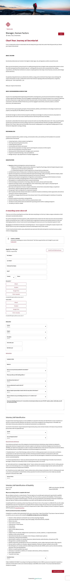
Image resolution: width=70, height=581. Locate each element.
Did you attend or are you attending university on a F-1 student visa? (22, 395)
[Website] (26, 366)
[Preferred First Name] (26, 268)
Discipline (9, 337)
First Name (9, 255)
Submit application (57, 571)
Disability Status (10, 557)
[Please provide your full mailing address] (26, 377)
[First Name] (26, 257)
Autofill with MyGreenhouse (54, 250)
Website (9, 364)
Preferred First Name (11, 266)
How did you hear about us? (13, 380)
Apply (61, 34)
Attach (16, 284)
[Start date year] (14, 344)
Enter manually (16, 294)
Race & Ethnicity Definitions (12, 441)
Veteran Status (10, 476)
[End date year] (14, 350)
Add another (9, 353)
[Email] (26, 273)
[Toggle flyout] (14, 277)
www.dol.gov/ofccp (19, 508)
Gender (8, 431)
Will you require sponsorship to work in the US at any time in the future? (22, 390)
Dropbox (16, 287)
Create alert (13, 242)
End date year (10, 348)
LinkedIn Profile (10, 359)
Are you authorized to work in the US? (15, 385)
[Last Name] (26, 262)
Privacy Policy (14, 231)
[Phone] (31, 278)
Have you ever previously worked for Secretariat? (18, 369)
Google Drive (16, 291)
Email (8, 271)
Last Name (9, 260)
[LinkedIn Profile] (26, 361)
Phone (18, 276)
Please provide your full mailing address (16, 375)
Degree (8, 331)
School (8, 325)
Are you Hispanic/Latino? (12, 436)
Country (8, 276)
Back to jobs (9, 29)
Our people (8, 225)
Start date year (10, 342)
